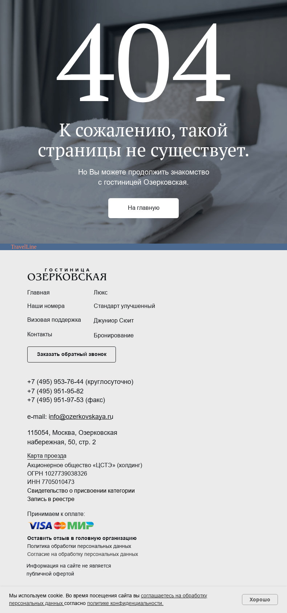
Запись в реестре (50, 499)
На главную (143, 208)
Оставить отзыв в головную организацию (82, 538)
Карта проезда (46, 456)
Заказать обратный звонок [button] (71, 354)
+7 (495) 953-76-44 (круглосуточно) (80, 381)
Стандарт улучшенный (124, 306)
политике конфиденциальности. (125, 603)
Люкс (101, 292)
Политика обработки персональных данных (79, 546)
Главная (38, 292)
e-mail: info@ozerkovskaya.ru (70, 416)
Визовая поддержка (54, 320)
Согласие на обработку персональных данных (82, 554)
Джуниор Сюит (114, 320)
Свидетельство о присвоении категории (81, 491)
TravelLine (24, 247)
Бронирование (114, 335)
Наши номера (46, 306)
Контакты (39, 334)
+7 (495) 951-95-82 (55, 391)
